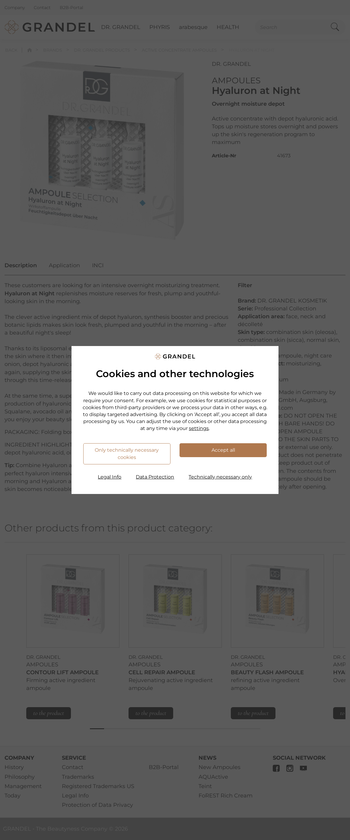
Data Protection (155, 477)
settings (199, 428)
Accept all (223, 450)
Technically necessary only (220, 477)
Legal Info (109, 477)
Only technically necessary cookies (127, 453)
